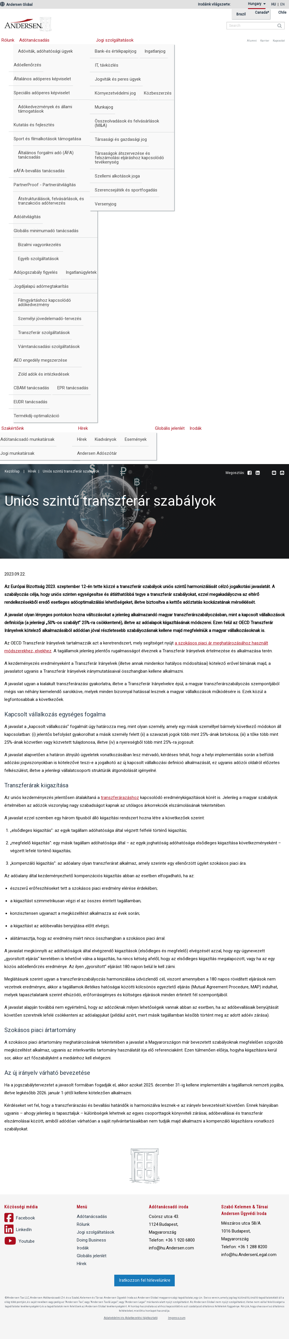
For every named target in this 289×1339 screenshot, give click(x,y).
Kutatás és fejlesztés (34, 124)
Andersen (65, 22)
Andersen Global (16, 5)
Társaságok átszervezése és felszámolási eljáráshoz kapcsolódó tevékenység (129, 158)
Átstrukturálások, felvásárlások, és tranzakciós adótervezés (51, 201)
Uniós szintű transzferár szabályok (71, 471)
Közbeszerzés (158, 93)
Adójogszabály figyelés (36, 272)
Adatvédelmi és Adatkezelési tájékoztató (131, 1318)
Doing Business (91, 1240)
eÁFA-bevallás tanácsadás (39, 170)
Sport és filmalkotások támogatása (47, 138)
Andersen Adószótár (97, 453)
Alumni (252, 40)
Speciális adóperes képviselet (42, 92)
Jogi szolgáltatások (114, 40)
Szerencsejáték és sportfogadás (126, 190)
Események (136, 439)
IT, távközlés (106, 65)
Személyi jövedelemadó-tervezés (49, 318)
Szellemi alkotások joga (117, 176)
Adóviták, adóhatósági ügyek (45, 51)
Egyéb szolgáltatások (38, 258)
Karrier (264, 40)
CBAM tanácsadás (31, 387)
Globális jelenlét (170, 428)
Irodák (195, 428)
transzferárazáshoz (120, 797)
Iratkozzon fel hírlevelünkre (144, 1280)
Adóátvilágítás (27, 216)
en (282, 4)
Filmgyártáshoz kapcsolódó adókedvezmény (44, 302)
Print (282, 473)
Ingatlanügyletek (81, 272)
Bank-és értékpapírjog (115, 51)
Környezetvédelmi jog (115, 93)
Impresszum (176, 1318)
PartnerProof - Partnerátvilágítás (45, 184)
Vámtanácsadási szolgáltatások (49, 346)
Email (274, 473)
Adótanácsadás (34, 40)
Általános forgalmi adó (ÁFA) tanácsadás (46, 155)
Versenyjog (105, 204)
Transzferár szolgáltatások (44, 332)
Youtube (265, 473)
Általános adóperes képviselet (42, 78)
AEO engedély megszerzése (40, 360)
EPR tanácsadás (72, 387)
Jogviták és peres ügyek (118, 79)
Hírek (83, 428)
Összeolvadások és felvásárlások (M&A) (127, 123)
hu (273, 4)
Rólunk (83, 1224)
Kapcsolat (279, 40)
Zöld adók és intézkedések (43, 374)
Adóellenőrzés (27, 65)
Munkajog (104, 107)
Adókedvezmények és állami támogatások (45, 109)
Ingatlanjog (154, 51)
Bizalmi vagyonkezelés (39, 244)
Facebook (249, 473)
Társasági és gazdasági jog (121, 139)
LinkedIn (257, 473)
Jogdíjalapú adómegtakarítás (41, 286)
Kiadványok (105, 439)
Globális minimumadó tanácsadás (46, 230)
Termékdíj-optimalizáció (36, 415)
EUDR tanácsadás (30, 401)
